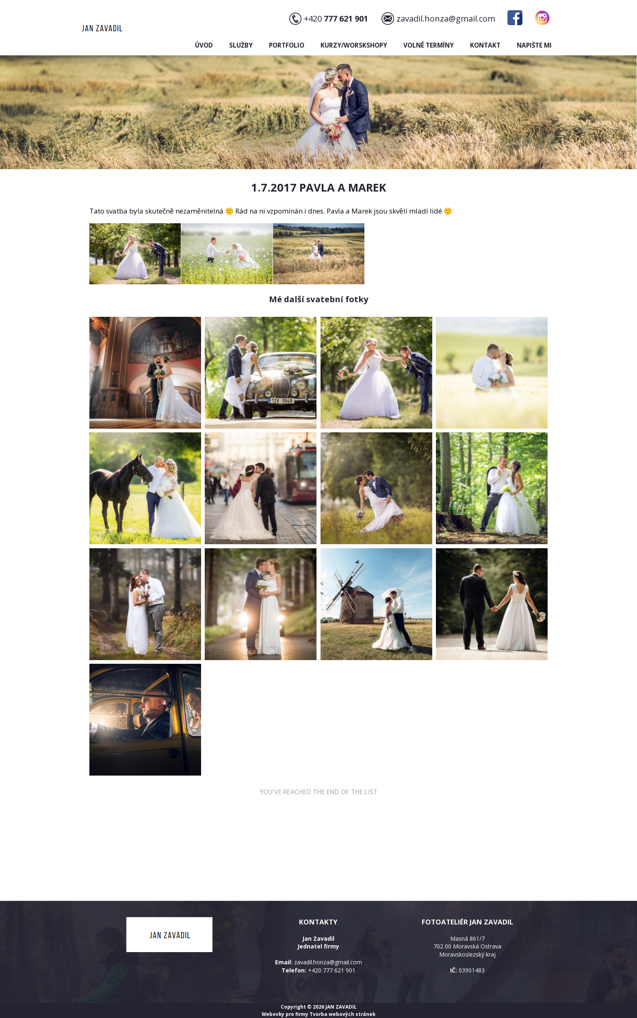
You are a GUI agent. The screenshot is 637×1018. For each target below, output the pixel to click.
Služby (241, 45)
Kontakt (485, 45)
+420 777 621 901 (331, 970)
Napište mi (534, 45)
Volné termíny (428, 45)
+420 (336, 18)
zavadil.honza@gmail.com (445, 18)
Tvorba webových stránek (342, 1014)
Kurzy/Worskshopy (354, 45)
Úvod (204, 45)
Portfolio (286, 45)
